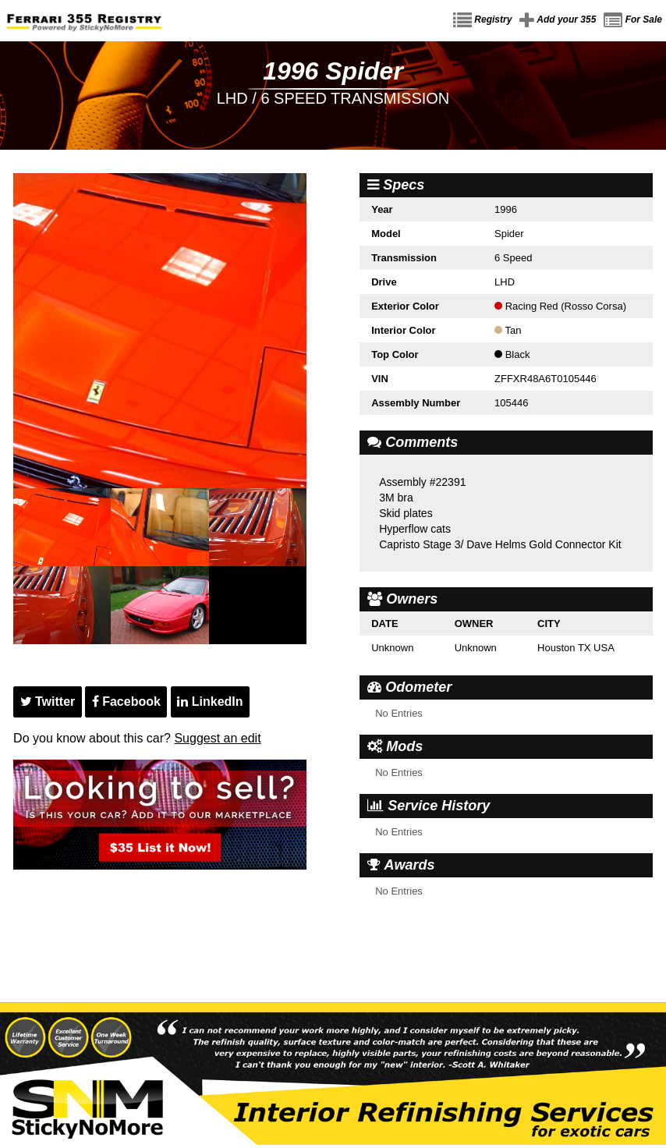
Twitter (48, 701)
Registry (482, 20)
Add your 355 (557, 20)
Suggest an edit (217, 738)
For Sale (633, 20)
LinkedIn (210, 701)
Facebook (126, 701)
